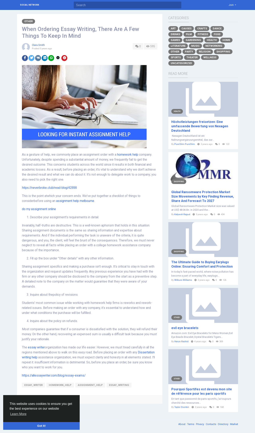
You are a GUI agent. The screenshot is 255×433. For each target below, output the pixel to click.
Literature (178, 45)
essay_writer (33, 385)
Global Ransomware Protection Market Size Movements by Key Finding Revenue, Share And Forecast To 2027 (202, 196)
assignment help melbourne (75, 201)
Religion (205, 51)
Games (175, 40)
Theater (192, 57)
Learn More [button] (18, 414)
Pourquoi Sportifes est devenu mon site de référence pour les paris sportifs (201, 391)
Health (212, 40)
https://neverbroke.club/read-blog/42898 (49, 187)
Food (217, 34)
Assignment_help (90, 385)
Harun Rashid (181, 341)
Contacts (211, 424)
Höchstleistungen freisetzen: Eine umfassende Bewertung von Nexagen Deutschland (199, 126)
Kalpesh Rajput (182, 214)
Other (28, 21)
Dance (217, 28)
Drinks (175, 34)
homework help (127, 154)
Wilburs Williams (183, 280)
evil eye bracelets (184, 328)
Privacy (200, 424)
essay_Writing (119, 385)
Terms (191, 424)
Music (195, 45)
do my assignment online (39, 209)
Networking (213, 45)
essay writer (36, 347)
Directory (223, 424)
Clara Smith (38, 44)
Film (189, 34)
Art (173, 28)
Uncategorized (181, 63)
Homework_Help (60, 385)
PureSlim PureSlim (184, 144)
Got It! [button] (41, 425)
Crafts (202, 28)
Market (234, 424)
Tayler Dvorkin (181, 407)
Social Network (29, 5)
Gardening (193, 40)
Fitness (203, 34)
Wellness (209, 57)
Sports (176, 57)
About (182, 424)
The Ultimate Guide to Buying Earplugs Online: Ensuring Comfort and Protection (202, 264)
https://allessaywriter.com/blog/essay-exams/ (53, 375)
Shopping (223, 51)
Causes (186, 28)
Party (189, 51)
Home (226, 40)
